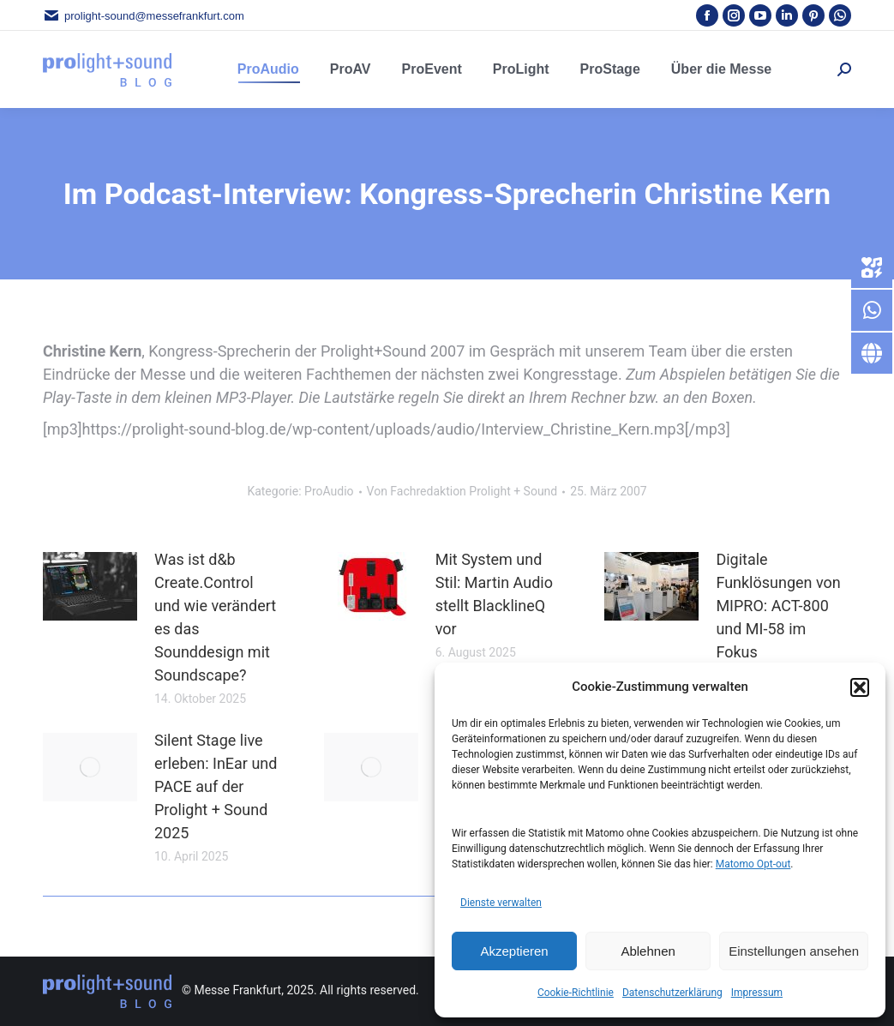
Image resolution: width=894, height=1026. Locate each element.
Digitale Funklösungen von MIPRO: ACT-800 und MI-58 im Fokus (778, 605)
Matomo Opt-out (753, 864)
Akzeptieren (514, 951)
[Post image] (90, 586)
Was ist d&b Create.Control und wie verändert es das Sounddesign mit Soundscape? (215, 617)
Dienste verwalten (501, 903)
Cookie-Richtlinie (575, 993)
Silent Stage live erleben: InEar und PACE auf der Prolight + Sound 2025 (215, 786)
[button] (859, 687)
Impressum (757, 993)
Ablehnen (648, 951)
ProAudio (328, 491)
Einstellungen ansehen (794, 951)
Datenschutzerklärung (672, 993)
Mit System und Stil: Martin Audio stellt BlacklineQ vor (494, 594)
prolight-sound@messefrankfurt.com (143, 16)
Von (462, 491)
